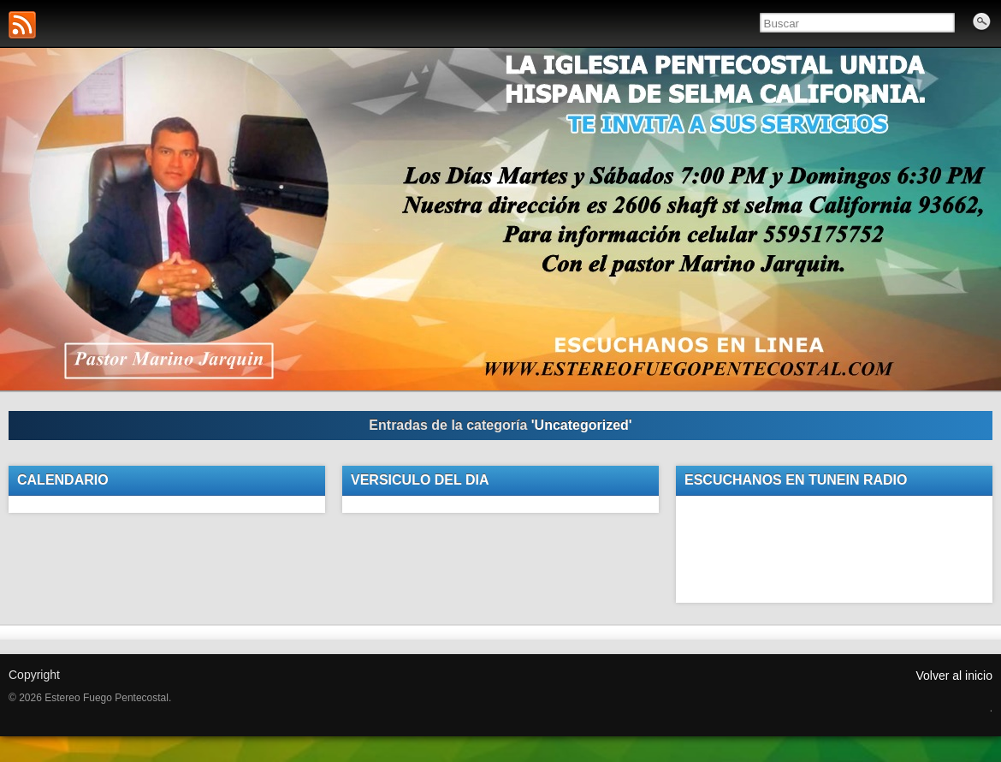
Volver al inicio (954, 675)
